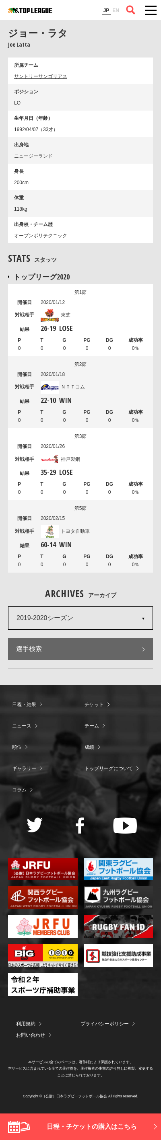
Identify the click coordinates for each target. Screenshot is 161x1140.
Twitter (35, 825)
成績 (89, 747)
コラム (19, 790)
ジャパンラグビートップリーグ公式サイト (30, 10)
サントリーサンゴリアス (40, 76)
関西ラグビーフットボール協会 (43, 897)
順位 (17, 747)
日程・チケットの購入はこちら (92, 1126)
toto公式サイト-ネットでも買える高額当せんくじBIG (43, 955)
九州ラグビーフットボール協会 (118, 897)
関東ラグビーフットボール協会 (118, 869)
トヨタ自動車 (65, 531)
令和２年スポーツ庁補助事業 (43, 984)
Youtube (125, 826)
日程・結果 (24, 704)
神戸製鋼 (60, 459)
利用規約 (25, 1024)
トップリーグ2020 (41, 276)
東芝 (55, 315)
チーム (92, 726)
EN (115, 10)
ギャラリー (24, 768)
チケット (94, 704)
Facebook (80, 826)
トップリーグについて (109, 768)
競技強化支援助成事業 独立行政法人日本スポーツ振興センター (118, 955)
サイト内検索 (131, 10)
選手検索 (29, 648)
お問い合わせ (30, 1035)
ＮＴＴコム (63, 387)
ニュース (21, 726)
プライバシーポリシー (104, 1024)
